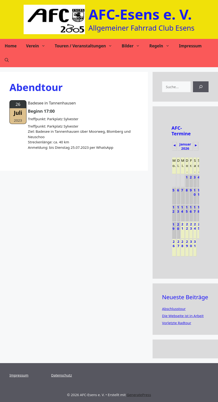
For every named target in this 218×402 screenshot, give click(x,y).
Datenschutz (61, 375)
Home (11, 46)
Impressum (190, 46)
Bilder (133, 46)
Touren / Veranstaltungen (86, 46)
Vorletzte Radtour (176, 322)
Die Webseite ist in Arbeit (183, 315)
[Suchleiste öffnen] (6, 60)
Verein (38, 46)
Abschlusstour (174, 308)
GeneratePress (139, 394)
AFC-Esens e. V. (140, 14)
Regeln (161, 46)
